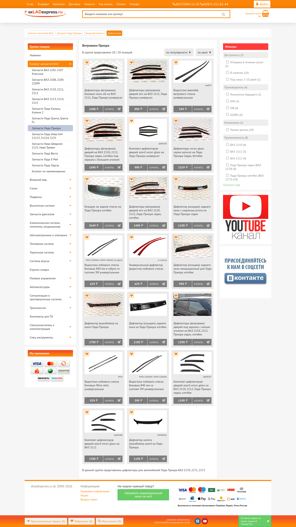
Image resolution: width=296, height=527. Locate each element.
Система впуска (39, 261)
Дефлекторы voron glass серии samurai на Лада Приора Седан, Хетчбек (188, 152)
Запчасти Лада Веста (45, 153)
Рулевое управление (43, 278)
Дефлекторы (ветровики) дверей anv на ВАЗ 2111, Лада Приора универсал (148, 93)
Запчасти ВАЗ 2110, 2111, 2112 (48, 91)
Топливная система (42, 244)
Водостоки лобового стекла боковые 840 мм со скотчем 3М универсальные (146, 385)
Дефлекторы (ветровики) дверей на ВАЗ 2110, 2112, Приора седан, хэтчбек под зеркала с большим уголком (101, 154)
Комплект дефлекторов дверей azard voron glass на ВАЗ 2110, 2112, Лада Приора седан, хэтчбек (192, 387)
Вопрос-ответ (89, 499)
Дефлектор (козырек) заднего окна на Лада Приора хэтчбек (147, 325)
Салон (33, 188)
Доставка (74, 4)
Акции (84, 495)
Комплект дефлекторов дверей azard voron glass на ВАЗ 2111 (101, 443)
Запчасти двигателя (42, 214)
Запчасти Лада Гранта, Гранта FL (50, 120)
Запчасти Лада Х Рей (45, 159)
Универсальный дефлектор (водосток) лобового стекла (146, 266)
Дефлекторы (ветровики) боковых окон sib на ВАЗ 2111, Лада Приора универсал (103, 93)
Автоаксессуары (40, 287)
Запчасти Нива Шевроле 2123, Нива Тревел (47, 145)
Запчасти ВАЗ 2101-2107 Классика (47, 72)
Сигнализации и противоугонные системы (46, 297)
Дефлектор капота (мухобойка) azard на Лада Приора (145, 443)
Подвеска (36, 197)
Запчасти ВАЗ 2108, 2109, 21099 (48, 81)
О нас (30, 4)
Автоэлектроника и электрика (48, 235)
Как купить (105, 4)
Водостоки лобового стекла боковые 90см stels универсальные (101, 385)
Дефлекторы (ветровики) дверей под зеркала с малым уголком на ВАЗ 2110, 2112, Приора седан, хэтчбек (191, 328)
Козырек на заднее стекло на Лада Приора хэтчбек (102, 208)
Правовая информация (95, 491)
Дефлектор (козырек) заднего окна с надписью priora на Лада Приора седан (192, 210)
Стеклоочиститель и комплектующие (42, 327)
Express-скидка (39, 270)
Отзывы (134, 4)
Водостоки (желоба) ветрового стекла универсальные (185, 93)
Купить (109, 109)
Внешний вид (38, 180)
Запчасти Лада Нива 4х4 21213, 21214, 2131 (47, 136)
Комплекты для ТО (41, 316)
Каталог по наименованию (48, 171)
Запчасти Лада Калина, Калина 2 (46, 110)
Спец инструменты (41, 337)
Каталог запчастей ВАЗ (44, 64)
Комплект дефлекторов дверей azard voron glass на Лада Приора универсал (146, 152)
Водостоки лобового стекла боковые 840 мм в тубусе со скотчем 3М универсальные (102, 268)
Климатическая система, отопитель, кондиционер (45, 224)
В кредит (43, 4)
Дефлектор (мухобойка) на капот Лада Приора (101, 325)
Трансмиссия (38, 308)
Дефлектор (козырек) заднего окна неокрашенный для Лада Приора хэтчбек (192, 268)
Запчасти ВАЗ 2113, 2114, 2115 (48, 101)
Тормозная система (42, 252)
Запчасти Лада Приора (46, 128)
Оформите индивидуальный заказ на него (143, 494)
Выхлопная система (42, 205)
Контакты (59, 4)
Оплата (121, 4)
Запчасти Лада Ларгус (45, 165)
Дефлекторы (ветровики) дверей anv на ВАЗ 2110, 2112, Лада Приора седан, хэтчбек (145, 212)
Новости (89, 4)
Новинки (35, 55)
